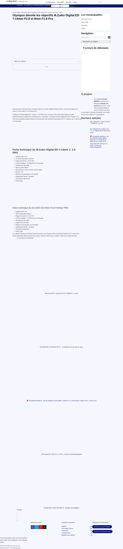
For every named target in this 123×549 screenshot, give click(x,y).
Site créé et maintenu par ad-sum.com (10, 545)
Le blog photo (11, 1)
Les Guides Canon (50, 2)
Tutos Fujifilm (60, 2)
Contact (75, 2)
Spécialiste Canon (23, 1)
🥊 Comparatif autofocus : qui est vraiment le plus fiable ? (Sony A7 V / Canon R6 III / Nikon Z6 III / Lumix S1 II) (99, 139)
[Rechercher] (109, 37)
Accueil (14, 12)
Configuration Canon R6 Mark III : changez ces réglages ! (61, 508)
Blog (19, 12)
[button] (100, 1)
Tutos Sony (68, 2)
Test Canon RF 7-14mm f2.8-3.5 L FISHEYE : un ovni (100, 122)
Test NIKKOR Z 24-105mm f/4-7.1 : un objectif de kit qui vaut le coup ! (100, 130)
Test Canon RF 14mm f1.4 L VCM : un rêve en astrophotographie (99, 145)
